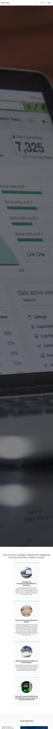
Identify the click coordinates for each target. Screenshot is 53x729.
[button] (47, 2)
